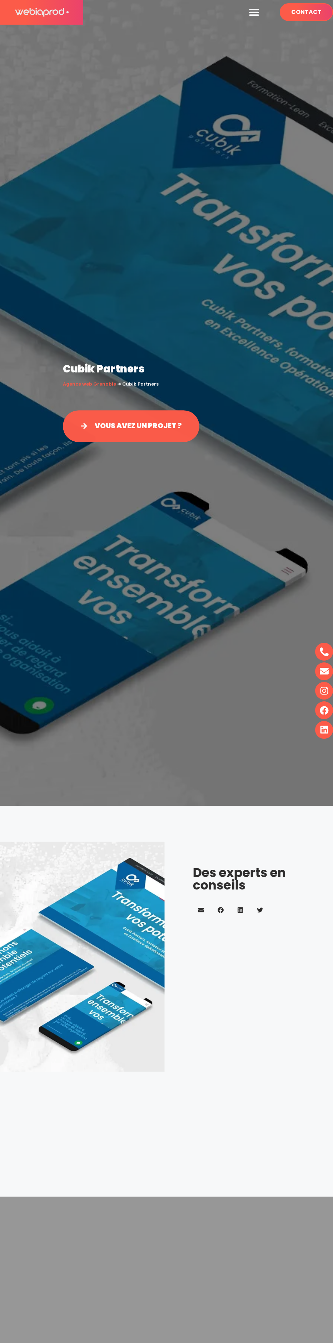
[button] (254, 12)
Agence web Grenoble (89, 384)
